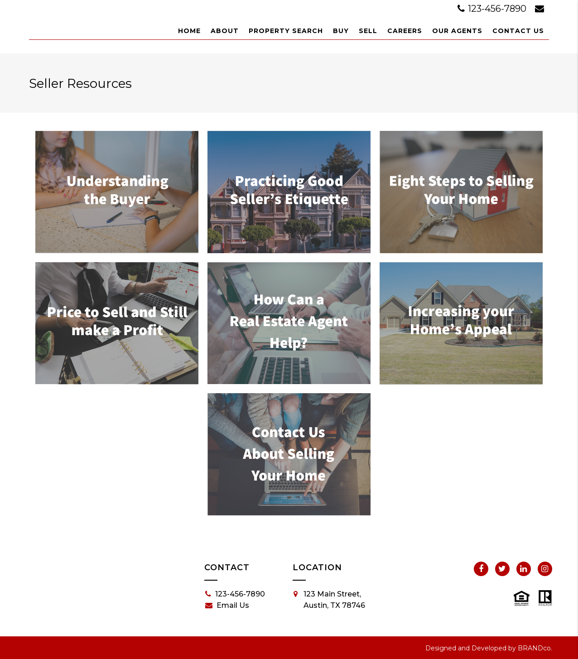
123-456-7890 (493, 8)
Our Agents (457, 31)
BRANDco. (535, 648)
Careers (404, 31)
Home (189, 31)
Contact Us (518, 31)
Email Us (227, 605)
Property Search (286, 31)
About (225, 31)
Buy (341, 31)
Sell (368, 31)
